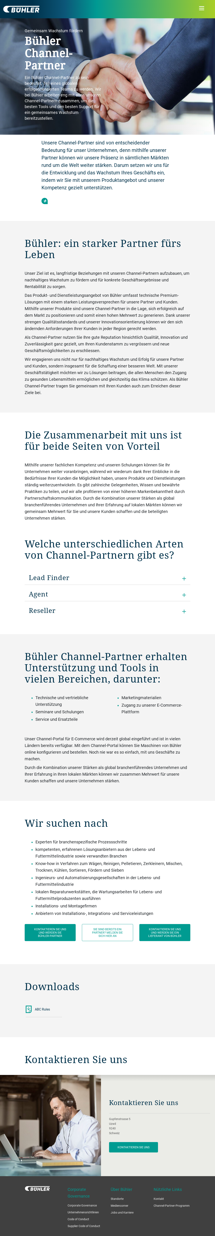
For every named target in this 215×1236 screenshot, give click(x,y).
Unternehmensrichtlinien (83, 1212)
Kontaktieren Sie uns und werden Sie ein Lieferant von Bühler (164, 932)
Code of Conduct (78, 1219)
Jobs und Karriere (122, 1212)
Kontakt (159, 1199)
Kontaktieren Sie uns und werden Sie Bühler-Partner (50, 932)
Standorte (117, 1199)
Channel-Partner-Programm (171, 1206)
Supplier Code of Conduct (84, 1226)
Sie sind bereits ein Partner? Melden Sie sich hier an (107, 932)
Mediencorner (119, 1206)
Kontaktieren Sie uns (133, 1147)
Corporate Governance (82, 1205)
